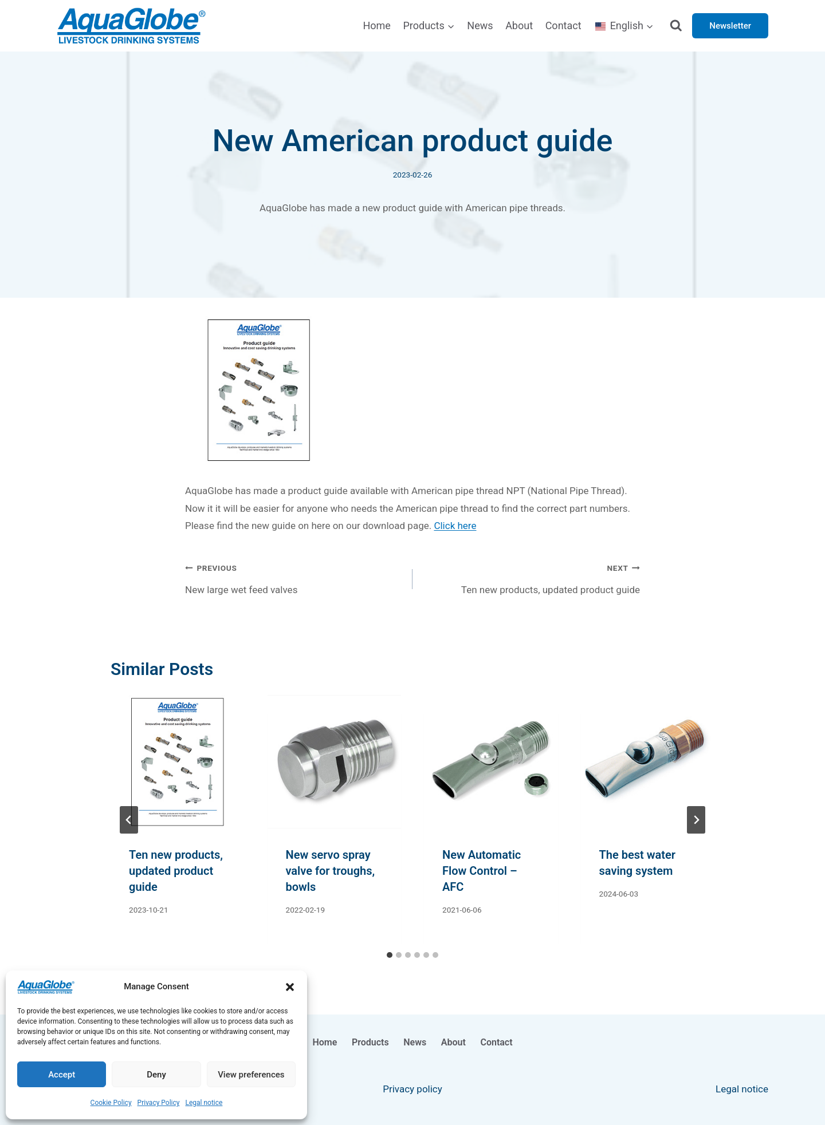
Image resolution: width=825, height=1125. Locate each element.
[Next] (696, 820)
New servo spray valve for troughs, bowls (330, 871)
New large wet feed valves (294, 577)
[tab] (389, 955)
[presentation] (178, 762)
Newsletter (730, 26)
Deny (156, 1074)
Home (376, 25)
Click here (455, 525)
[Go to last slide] (129, 820)
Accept (61, 1074)
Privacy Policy (159, 1103)
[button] (290, 987)
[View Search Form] (676, 26)
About (519, 25)
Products (370, 1042)
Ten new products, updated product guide (531, 577)
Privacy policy (412, 1089)
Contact (563, 25)
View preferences (251, 1074)
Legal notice (203, 1103)
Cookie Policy (111, 1103)
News (480, 25)
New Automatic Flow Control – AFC (481, 871)
